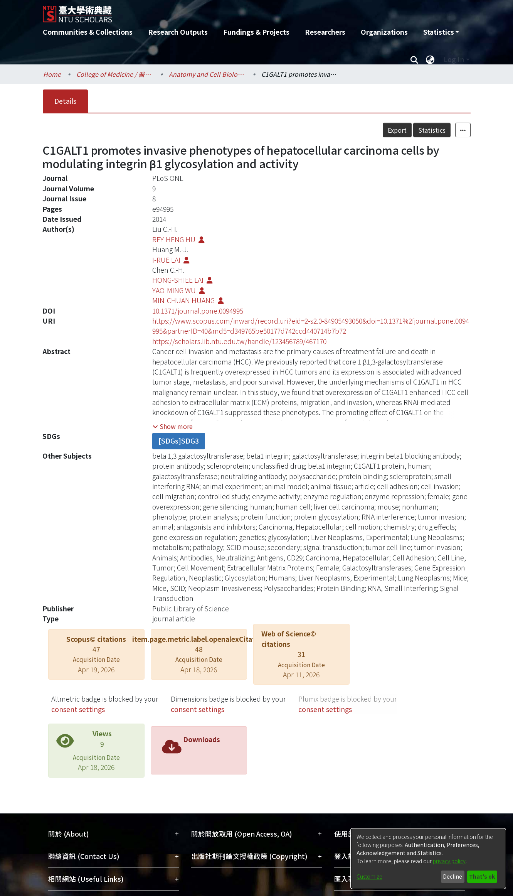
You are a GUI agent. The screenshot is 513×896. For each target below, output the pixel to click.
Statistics (432, 130)
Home (52, 74)
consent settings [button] (78, 709)
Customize (369, 876)
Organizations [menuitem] (384, 32)
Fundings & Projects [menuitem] (256, 32)
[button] (172, 426)
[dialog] (428, 858)
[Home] (215, 11)
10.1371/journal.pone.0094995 (197, 311)
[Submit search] (414, 59)
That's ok (482, 876)
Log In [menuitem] (454, 59)
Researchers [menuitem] (325, 32)
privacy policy (449, 861)
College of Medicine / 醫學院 (114, 74)
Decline (452, 876)
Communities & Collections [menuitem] (88, 32)
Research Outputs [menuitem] (178, 32)
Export (397, 130)
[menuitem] (441, 32)
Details (65, 101)
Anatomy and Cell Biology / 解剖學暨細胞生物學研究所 (207, 74)
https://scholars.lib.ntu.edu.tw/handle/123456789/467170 (239, 341)
